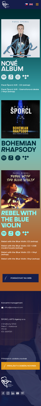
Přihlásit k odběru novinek (21, 366)
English (31, 4)
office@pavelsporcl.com (13, 307)
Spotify (3, 77)
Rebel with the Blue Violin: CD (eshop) (19, 241)
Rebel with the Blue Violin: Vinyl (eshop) (20, 259)
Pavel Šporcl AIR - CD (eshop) (15, 85)
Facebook (3, 393)
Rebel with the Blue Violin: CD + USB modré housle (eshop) (18, 247)
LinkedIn (13, 393)
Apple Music (10, 77)
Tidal (25, 77)
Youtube (17, 77)
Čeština (26, 4)
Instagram (8, 393)
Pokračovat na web (21, 278)
